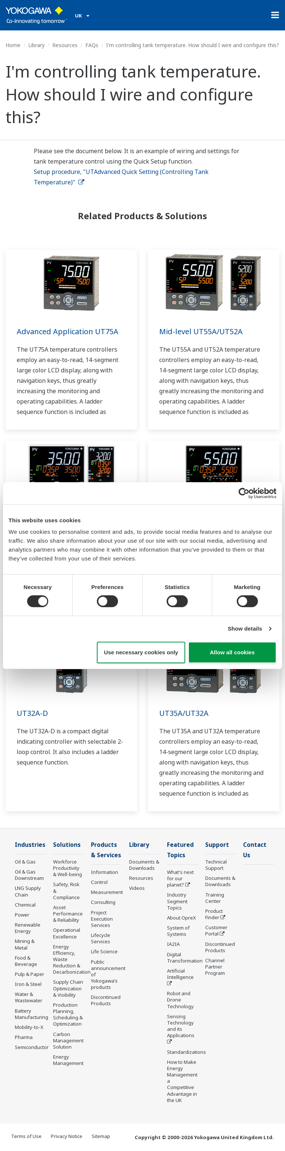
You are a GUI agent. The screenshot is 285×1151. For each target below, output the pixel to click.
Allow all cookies (232, 652)
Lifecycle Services (100, 939)
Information (104, 872)
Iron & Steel (28, 984)
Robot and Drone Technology (180, 1000)
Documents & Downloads (144, 865)
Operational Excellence (66, 933)
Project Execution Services (102, 919)
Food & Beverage (26, 961)
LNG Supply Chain (28, 891)
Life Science (104, 952)
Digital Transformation (185, 957)
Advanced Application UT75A (67, 331)
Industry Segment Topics (177, 901)
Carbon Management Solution (68, 1040)
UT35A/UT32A (184, 713)
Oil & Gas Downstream (29, 875)
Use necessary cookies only (141, 652)
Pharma (24, 1037)
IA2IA (173, 944)
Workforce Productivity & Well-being (67, 868)
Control (99, 882)
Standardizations (186, 1052)
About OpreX (181, 918)
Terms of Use (26, 1137)
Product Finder (214, 914)
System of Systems (178, 931)
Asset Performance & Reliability (68, 914)
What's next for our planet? (180, 879)
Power (22, 915)
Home (13, 45)
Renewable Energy (27, 928)
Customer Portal (216, 930)
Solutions (67, 845)
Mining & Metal (25, 944)
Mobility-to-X (29, 1027)
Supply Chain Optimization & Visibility (68, 988)
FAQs (91, 45)
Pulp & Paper (29, 974)
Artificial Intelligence (180, 974)
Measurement (107, 892)
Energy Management (68, 1060)
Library (36, 45)
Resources (65, 45)
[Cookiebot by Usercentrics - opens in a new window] (244, 493)
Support (217, 845)
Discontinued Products (106, 1000)
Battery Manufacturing (31, 1014)
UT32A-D (32, 713)
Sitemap (101, 1137)
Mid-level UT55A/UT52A (201, 331)
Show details (245, 628)
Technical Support (216, 865)
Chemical (25, 905)
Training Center (214, 898)
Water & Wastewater (28, 997)
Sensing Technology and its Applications (180, 1026)
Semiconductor (32, 1047)
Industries (30, 845)
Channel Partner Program (215, 967)
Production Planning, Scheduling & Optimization (68, 1014)
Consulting (103, 903)
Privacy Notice (66, 1137)
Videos (137, 888)
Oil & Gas (25, 862)
